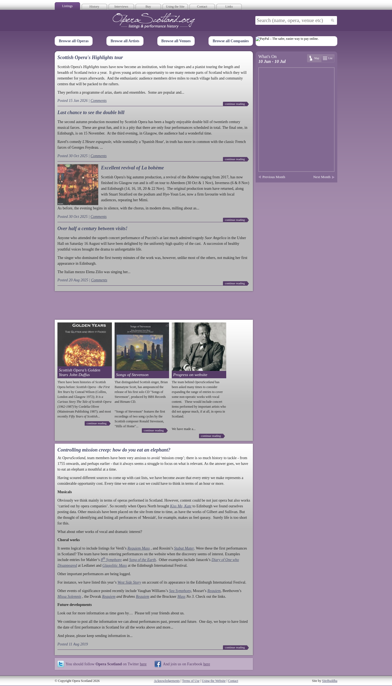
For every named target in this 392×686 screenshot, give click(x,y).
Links (229, 6)
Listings (67, 6)
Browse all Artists (125, 41)
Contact (202, 6)
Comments (99, 101)
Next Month (321, 177)
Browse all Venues (176, 41)
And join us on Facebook (186, 664)
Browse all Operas (73, 41)
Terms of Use (191, 681)
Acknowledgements (167, 681)
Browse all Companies (231, 41)
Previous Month (273, 177)
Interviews (121, 6)
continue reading (235, 103)
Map (316, 58)
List (330, 58)
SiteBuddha (329, 681)
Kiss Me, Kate (181, 506)
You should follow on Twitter (106, 664)
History (94, 6)
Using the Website (214, 681)
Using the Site (175, 6)
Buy (148, 6)
